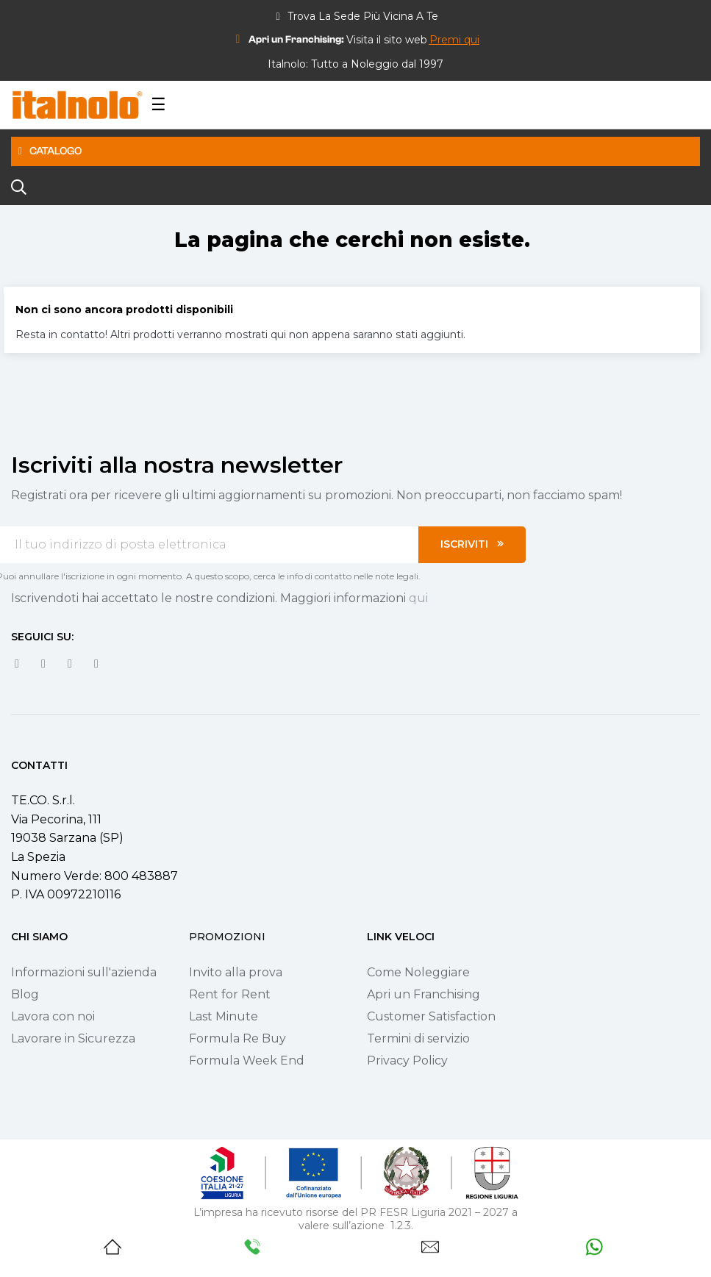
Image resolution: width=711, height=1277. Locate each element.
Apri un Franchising (423, 994)
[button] (454, 40)
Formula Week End (246, 1060)
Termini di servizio (418, 1038)
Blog (25, 994)
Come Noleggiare (418, 972)
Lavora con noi (53, 1016)
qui (418, 598)
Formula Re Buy (237, 1038)
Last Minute (223, 1016)
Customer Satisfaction (431, 1016)
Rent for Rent (230, 994)
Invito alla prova (235, 972)
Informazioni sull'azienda (84, 972)
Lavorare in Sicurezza (73, 1038)
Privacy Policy (407, 1060)
